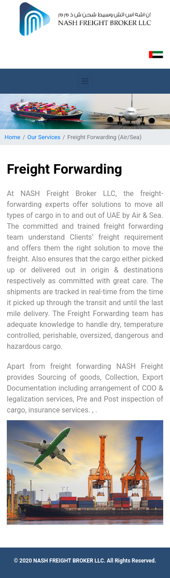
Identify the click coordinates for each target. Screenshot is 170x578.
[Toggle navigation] (85, 81)
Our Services (43, 137)
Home (12, 137)
